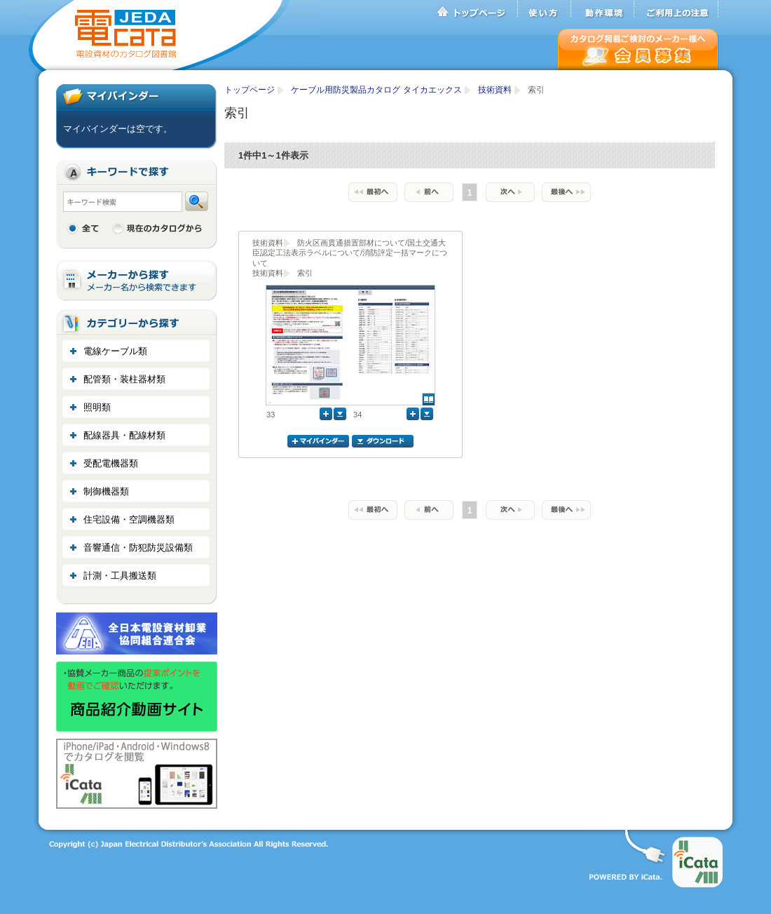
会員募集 (638, 49)
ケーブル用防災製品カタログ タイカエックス (377, 90)
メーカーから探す (136, 281)
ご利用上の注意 (676, 9)
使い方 (544, 9)
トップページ (476, 9)
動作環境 (602, 9)
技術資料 (496, 90)
